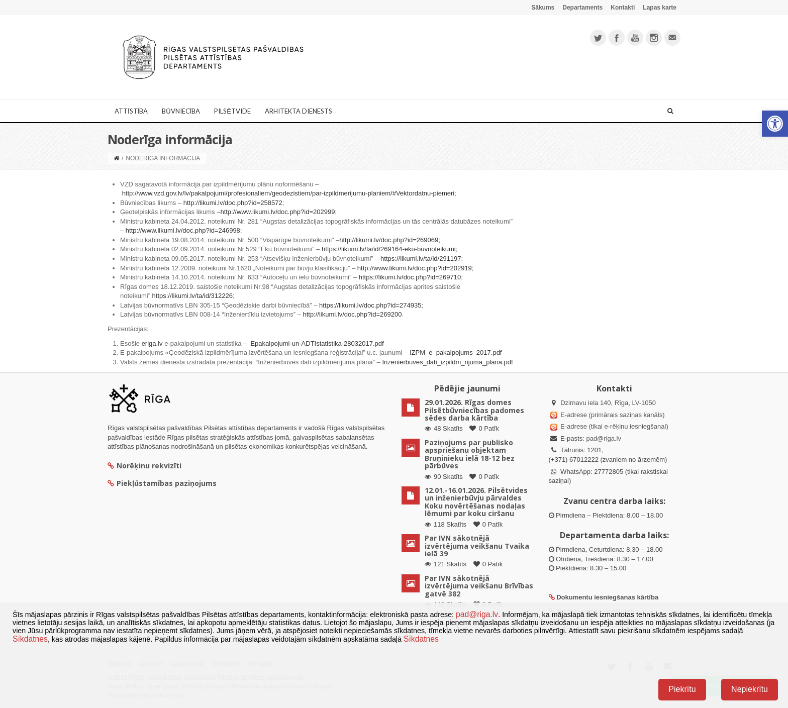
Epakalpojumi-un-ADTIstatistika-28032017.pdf (316, 343)
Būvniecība (181, 111)
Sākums (542, 7)
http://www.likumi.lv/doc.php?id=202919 (414, 268)
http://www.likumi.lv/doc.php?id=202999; (278, 212)
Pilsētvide (232, 111)
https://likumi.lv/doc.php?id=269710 (410, 277)
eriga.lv (152, 343)
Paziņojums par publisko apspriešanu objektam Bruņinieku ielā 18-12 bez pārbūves (470, 454)
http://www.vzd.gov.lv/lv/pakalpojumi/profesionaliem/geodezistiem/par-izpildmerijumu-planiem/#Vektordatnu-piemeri (288, 193)
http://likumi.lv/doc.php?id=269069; (389, 240)
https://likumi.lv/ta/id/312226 (192, 295)
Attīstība (131, 111)
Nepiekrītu (749, 689)
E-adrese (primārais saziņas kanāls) (612, 415)
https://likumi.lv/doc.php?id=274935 (370, 305)
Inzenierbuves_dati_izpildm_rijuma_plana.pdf (447, 362)
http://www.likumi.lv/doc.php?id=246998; (184, 230)
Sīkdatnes (30, 639)
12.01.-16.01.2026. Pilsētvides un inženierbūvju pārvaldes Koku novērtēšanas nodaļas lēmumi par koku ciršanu (476, 501)
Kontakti (623, 7)
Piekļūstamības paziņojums (162, 483)
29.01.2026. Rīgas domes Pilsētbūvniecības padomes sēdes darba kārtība (474, 410)
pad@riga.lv (603, 438)
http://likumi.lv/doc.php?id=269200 (352, 314)
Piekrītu (682, 689)
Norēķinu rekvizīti (144, 465)
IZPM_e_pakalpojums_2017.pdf (456, 352)
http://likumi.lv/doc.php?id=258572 (232, 203)
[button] (775, 124)
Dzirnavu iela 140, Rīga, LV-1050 (608, 403)
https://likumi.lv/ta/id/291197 (420, 258)
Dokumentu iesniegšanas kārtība (607, 597)
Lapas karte (659, 7)
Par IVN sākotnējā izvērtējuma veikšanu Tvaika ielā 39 (477, 545)
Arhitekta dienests (298, 111)
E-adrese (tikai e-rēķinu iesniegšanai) (613, 426)
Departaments (582, 7)
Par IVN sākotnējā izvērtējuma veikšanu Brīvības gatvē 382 (479, 585)
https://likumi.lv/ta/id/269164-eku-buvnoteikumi (389, 249)
